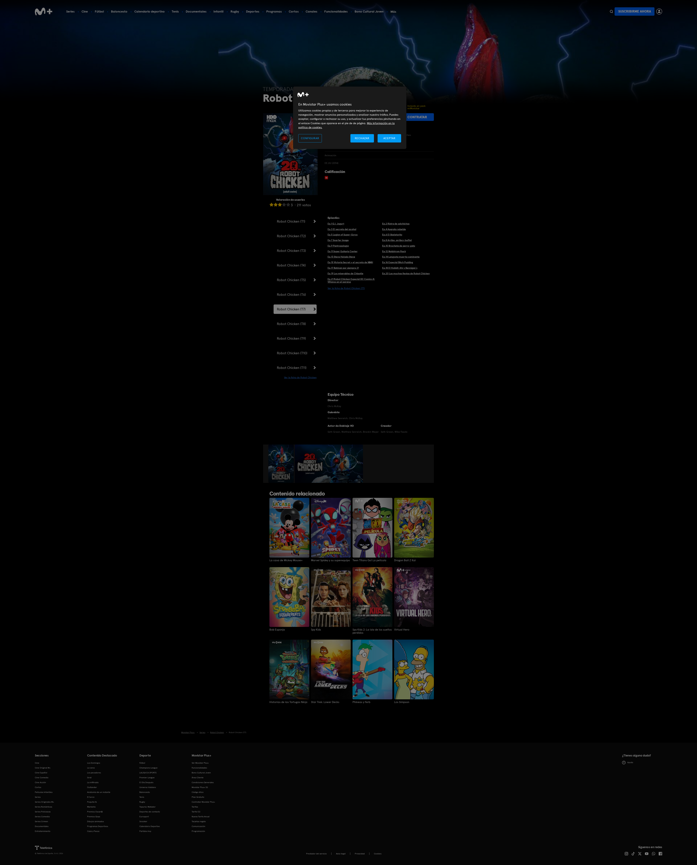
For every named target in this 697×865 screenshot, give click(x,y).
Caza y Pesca (93, 831)
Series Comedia (42, 816)
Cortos (294, 11)
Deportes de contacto (149, 811)
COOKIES (377, 853)
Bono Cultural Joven (369, 11)
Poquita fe (92, 802)
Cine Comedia (41, 777)
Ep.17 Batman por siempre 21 (343, 268)
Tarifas (195, 807)
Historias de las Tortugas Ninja (288, 702)
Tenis (175, 11)
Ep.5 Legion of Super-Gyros (343, 234)
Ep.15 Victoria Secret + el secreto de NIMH (350, 262)
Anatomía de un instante (98, 792)
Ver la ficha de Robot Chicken (300, 377)
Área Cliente (198, 777)
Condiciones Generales (203, 782)
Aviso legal (341, 853)
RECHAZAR (362, 138)
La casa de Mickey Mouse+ (286, 560)
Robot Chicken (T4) (291, 265)
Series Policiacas (43, 811)
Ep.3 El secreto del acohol (342, 229)
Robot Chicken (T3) (291, 251)
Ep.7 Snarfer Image (338, 240)
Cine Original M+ (43, 768)
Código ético (198, 792)
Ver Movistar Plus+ (200, 763)
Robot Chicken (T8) (291, 324)
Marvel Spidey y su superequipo (330, 560)
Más (393, 11)
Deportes (252, 11)
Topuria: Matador (147, 807)
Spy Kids (316, 629)
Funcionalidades (336, 11)
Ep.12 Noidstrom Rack (394, 251)
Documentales (196, 11)
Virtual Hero (401, 629)
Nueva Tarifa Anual (200, 816)
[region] (349, 118)
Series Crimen (41, 821)
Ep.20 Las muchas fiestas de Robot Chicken (406, 273)
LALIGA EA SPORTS (147, 772)
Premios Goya (93, 816)
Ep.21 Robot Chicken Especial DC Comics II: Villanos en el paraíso (351, 280)
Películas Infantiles (43, 792)
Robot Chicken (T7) (291, 309)
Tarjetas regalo (199, 821)
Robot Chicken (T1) (291, 221)
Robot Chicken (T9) (291, 338)
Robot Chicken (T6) (291, 294)
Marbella (91, 807)
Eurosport (144, 816)
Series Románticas (43, 807)
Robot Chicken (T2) (291, 236)
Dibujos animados (95, 821)
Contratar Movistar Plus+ (203, 802)
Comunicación (198, 826)
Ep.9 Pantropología (338, 245)
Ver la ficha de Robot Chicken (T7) (346, 288)
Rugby (235, 11)
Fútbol (99, 11)
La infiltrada (92, 782)
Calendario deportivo (149, 11)
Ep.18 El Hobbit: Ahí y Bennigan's (399, 268)
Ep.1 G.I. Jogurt (336, 223)
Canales (311, 11)
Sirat (89, 777)
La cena (91, 768)
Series (70, 11)
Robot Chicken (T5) (291, 280)
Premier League (147, 777)
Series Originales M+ (44, 802)
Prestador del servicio (316, 853)
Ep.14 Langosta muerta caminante (401, 256)
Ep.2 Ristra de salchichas (395, 223)
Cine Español (41, 772)
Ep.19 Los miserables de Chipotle (345, 273)
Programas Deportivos (97, 826)
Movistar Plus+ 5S (200, 787)
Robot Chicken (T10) (292, 353)
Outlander (92, 787)
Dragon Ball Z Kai (405, 560)
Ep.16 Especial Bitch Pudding (397, 262)
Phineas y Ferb (361, 702)
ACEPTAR (389, 138)
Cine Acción (40, 782)
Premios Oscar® (95, 811)
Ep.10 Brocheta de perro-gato (398, 245)
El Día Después (146, 782)
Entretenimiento (42, 831)
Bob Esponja (277, 629)
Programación (198, 831)
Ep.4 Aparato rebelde (394, 229)
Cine (85, 11)
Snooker (143, 821)
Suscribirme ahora (634, 11)
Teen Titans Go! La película (369, 560)
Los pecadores (94, 772)
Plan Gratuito (198, 797)
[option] (281, 464)
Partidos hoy (145, 831)
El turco (90, 797)
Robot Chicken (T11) (292, 368)
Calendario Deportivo (149, 826)
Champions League (148, 768)
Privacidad (360, 853)
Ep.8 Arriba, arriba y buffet (397, 240)
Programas (274, 11)
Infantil (218, 11)
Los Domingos (93, 763)
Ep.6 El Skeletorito (392, 234)
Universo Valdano (147, 787)
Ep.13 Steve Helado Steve (341, 256)
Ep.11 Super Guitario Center (343, 251)
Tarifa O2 (196, 811)
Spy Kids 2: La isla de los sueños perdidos (372, 631)
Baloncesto (119, 11)
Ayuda (627, 762)
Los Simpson (401, 702)
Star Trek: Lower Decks (325, 702)
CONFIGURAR (310, 138)
